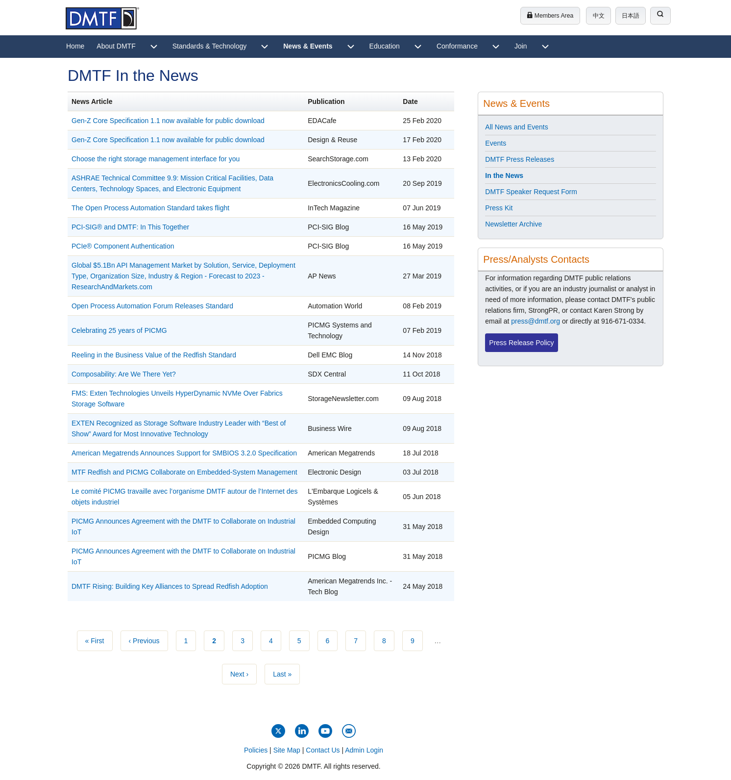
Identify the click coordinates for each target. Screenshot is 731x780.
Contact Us (323, 750)
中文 (599, 15)
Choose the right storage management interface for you (156, 159)
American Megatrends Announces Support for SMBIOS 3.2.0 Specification (184, 453)
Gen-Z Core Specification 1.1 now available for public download (168, 121)
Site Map (286, 750)
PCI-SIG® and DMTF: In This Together (130, 227)
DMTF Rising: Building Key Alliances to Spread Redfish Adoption (170, 586)
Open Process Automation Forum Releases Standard (152, 306)
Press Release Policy (521, 343)
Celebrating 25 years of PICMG (119, 330)
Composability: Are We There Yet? (124, 374)
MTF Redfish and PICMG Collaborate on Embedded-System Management (184, 472)
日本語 (630, 15)
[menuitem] (75, 46)
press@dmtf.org (535, 321)
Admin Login (364, 750)
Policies (256, 750)
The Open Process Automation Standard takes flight (150, 208)
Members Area (550, 15)
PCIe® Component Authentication (123, 246)
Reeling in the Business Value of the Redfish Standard (154, 355)
